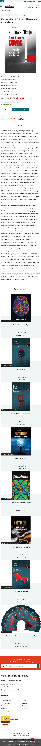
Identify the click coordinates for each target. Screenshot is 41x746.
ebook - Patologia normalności (21, 414)
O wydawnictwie (6, 700)
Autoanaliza (21, 369)
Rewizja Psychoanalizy (21, 591)
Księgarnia (14, 15)
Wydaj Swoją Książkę (7, 711)
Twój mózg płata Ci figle (21, 325)
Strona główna (5, 15)
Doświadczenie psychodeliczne (21, 503)
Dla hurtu (24, 703)
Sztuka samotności (21, 458)
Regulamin (25, 708)
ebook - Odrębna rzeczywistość (21, 547)
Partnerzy (4, 708)
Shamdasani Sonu (10, 80)
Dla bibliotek (25, 706)
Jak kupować (25, 700)
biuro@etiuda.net (16, 680)
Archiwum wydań (6, 703)
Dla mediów (4, 706)
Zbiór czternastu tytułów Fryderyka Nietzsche (21, 636)
